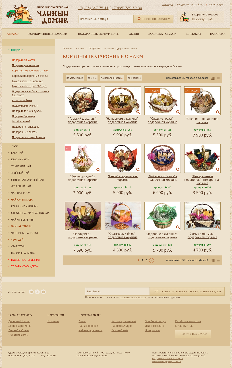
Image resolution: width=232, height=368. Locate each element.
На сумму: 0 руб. (202, 19)
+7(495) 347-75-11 (93, 7)
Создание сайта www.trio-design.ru (167, 358)
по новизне (134, 77)
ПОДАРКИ (94, 48)
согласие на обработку (133, 297)
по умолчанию (75, 77)
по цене (92, 77)
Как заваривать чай (123, 321)
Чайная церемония (91, 330)
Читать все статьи (194, 333)
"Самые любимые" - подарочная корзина (202, 235)
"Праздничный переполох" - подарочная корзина (202, 179)
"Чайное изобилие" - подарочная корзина (162, 178)
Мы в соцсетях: (16, 292)
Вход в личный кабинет (190, 4)
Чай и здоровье (88, 325)
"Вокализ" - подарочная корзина (202, 120)
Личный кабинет (19, 330)
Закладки (167, 4)
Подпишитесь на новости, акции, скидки (187, 291)
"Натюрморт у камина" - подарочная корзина (122, 120)
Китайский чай (184, 325)
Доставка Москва (19, 321)
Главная (67, 48)
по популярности (111, 77)
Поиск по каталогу (153, 18)
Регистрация (216, 4)
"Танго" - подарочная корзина (123, 178)
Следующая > (151, 260)
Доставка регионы (20, 325)
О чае (82, 321)
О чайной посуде (155, 321)
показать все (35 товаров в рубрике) (187, 77)
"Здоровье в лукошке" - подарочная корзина (162, 235)
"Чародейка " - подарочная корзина (83, 235)
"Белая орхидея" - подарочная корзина (83, 178)
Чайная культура (121, 325)
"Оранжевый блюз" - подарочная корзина (122, 235)
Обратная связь (18, 335)
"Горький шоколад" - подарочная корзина (83, 120)
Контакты (53, 321)
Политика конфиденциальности (166, 361)
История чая (152, 330)
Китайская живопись (188, 321)
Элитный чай (119, 330)
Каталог (80, 48)
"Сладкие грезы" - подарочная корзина (162, 120)
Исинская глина (155, 325)
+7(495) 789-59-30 (127, 7)
